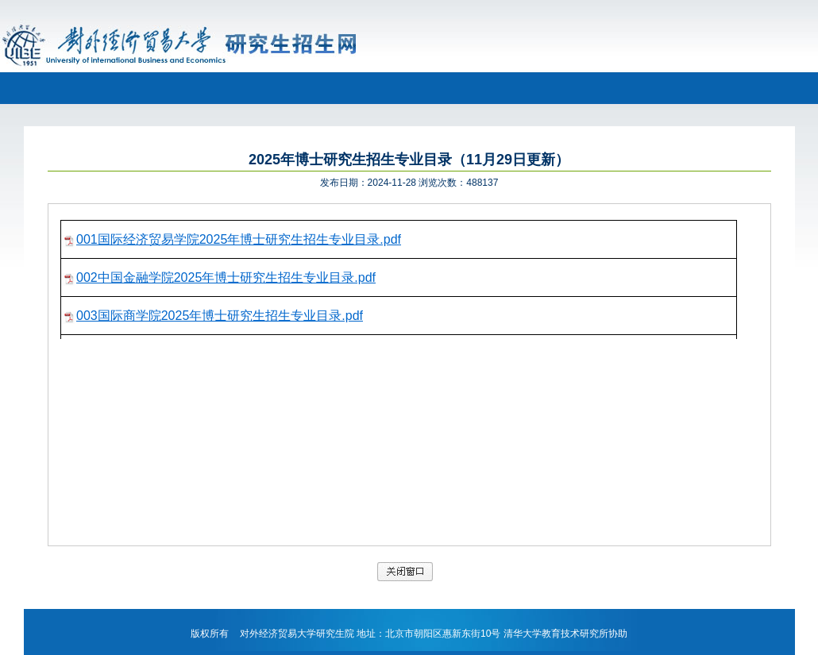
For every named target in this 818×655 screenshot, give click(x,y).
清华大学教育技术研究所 (556, 633)
